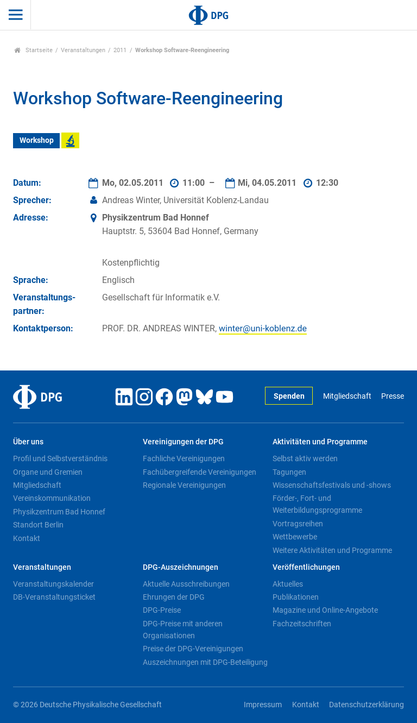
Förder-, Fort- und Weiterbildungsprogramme (317, 504)
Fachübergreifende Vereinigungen (199, 472)
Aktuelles (288, 584)
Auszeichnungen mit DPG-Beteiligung (205, 662)
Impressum (263, 704)
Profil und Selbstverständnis (60, 458)
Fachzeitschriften (302, 623)
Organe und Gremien (48, 472)
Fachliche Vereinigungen (184, 458)
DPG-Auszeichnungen (180, 567)
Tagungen (289, 472)
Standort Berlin (38, 524)
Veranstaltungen (83, 50)
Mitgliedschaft (347, 396)
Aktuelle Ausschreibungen (186, 584)
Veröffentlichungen (306, 567)
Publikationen (296, 597)
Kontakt (26, 538)
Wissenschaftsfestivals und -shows (332, 485)
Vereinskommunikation (52, 498)
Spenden (289, 396)
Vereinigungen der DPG (183, 442)
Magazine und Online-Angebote (325, 610)
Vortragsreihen (298, 523)
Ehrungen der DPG (174, 597)
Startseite (33, 50)
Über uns (28, 442)
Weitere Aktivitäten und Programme (332, 550)
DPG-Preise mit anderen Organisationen (183, 629)
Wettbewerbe (295, 536)
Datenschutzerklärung (366, 704)
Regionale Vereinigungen (184, 485)
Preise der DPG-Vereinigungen (193, 648)
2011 (120, 50)
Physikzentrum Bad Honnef (59, 511)
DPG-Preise (162, 610)
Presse (392, 396)
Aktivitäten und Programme (320, 442)
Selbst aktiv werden (305, 458)
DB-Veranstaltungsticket (54, 597)
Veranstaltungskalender (53, 584)
